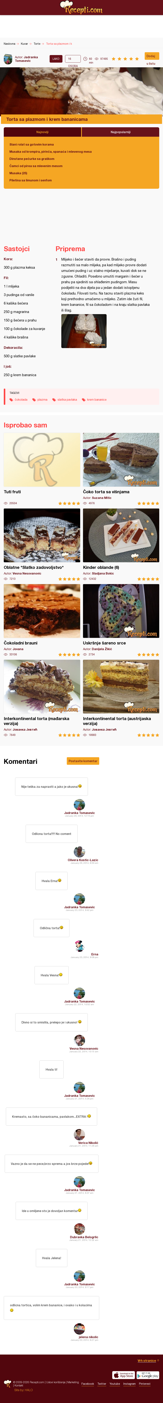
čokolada (21, 399)
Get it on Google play (148, 1375)
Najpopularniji (121, 132)
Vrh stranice (147, 1360)
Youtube (115, 1383)
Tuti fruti (42, 469)
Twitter (101, 1383)
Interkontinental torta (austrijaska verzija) (121, 698)
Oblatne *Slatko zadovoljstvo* (42, 545)
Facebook (88, 1383)
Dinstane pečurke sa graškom (31, 158)
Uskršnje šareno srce (121, 620)
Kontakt (19, 1385)
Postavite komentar (83, 761)
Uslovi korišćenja (55, 1382)
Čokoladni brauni (42, 620)
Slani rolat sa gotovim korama (31, 144)
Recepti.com (81, 7)
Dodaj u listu (151, 57)
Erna (94, 954)
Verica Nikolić (88, 1142)
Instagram (129, 1383)
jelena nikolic (88, 1337)
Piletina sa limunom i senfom (30, 180)
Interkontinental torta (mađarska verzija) (42, 698)
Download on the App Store (123, 1375)
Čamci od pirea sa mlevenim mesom (35, 166)
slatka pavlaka (67, 399)
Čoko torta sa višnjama (121, 469)
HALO (29, 1390)
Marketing (73, 1382)
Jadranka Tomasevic (26, 58)
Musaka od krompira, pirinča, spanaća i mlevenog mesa (50, 151)
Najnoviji (42, 132)
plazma (42, 399)
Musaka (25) (18, 173)
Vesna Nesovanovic (84, 1048)
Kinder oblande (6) (121, 545)
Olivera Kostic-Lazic (83, 860)
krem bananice (97, 399)
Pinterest (145, 1383)
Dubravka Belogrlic (84, 1237)
